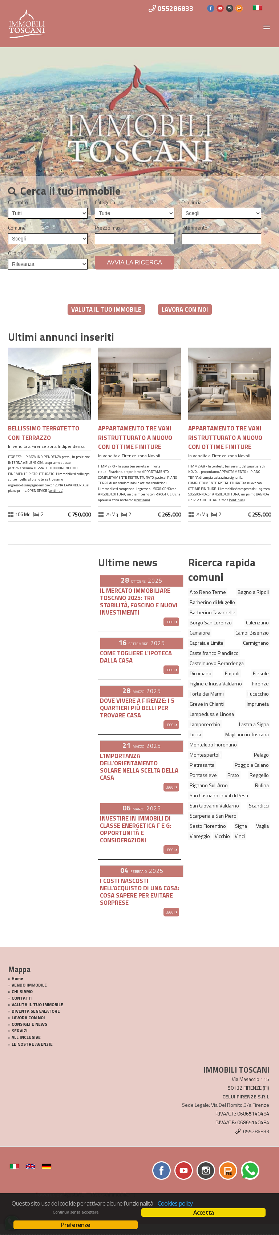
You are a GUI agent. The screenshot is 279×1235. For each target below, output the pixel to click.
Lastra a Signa (254, 724)
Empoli (232, 673)
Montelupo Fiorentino (213, 744)
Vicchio (222, 836)
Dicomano (200, 673)
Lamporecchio (205, 724)
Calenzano (257, 622)
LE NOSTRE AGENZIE (32, 1044)
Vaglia (262, 826)
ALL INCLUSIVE (26, 1037)
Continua (55, 490)
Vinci (240, 836)
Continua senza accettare (75, 1212)
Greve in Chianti (207, 704)
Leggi (171, 622)
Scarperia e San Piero (213, 815)
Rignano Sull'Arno (209, 785)
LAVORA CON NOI (185, 309)
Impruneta (258, 704)
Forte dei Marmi (207, 693)
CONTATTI (22, 998)
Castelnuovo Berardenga (217, 663)
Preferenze (75, 1225)
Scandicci (259, 805)
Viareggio (200, 836)
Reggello (259, 775)
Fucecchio (258, 693)
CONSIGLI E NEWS (29, 1024)
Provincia (192, 202)
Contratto (18, 202)
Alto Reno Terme (208, 592)
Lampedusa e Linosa (212, 714)
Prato (233, 775)
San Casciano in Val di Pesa (219, 795)
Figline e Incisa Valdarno (216, 683)
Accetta (203, 1212)
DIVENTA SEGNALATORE (36, 1011)
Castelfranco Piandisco (214, 653)
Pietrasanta (202, 765)
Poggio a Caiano (252, 765)
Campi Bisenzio (252, 632)
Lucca (195, 734)
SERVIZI (20, 1031)
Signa (241, 826)
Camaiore (200, 632)
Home (17, 978)
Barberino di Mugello (212, 602)
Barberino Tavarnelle (212, 612)
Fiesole (261, 673)
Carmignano (256, 643)
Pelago (261, 754)
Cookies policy (175, 1203)
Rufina (262, 785)
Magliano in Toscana (247, 734)
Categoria (105, 202)
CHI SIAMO (22, 991)
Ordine (15, 253)
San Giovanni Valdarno (214, 805)
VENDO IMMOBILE (29, 985)
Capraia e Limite (206, 643)
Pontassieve (203, 775)
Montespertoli (205, 754)
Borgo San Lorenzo (211, 622)
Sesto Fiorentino (208, 826)
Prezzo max (107, 227)
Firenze (260, 683)
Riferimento (194, 227)
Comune (17, 227)
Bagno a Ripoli (253, 592)
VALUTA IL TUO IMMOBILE (106, 309)
